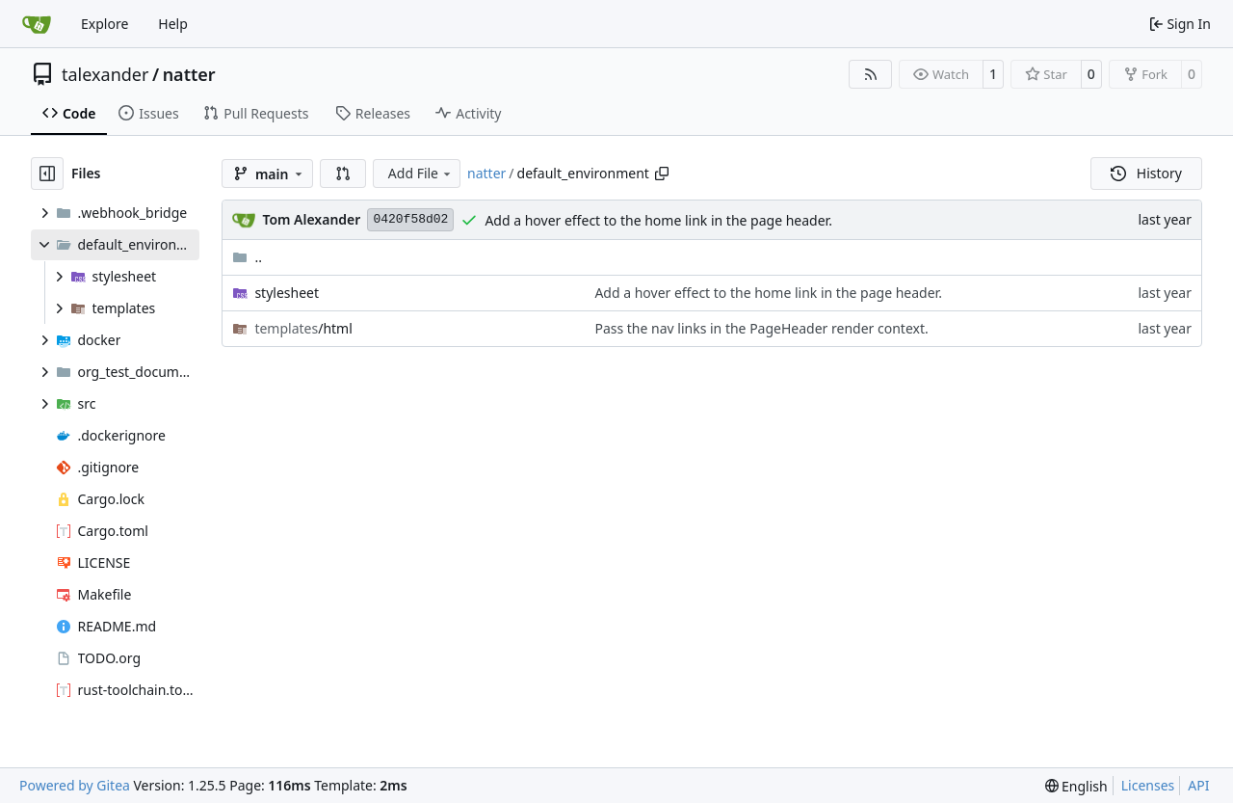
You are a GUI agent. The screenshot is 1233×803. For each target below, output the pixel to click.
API (1198, 785)
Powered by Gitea (74, 785)
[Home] (37, 24)
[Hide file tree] (47, 173)
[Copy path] (662, 173)
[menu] (1076, 786)
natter (189, 74)
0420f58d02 (410, 219)
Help (173, 23)
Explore (104, 23)
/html (303, 328)
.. (247, 257)
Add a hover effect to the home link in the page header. (658, 220)
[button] (343, 173)
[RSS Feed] (871, 74)
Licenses (1148, 785)
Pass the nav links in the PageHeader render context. (761, 328)
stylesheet (286, 292)
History (1146, 173)
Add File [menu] (421, 173)
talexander (105, 74)
